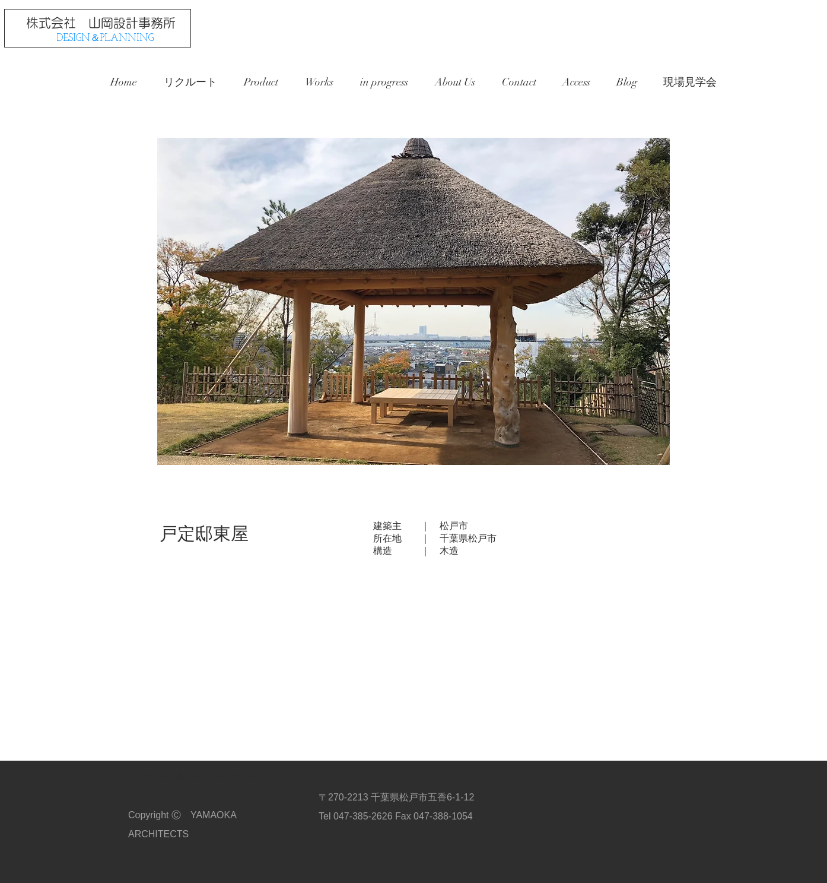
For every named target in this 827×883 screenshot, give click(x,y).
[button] (413, 301)
